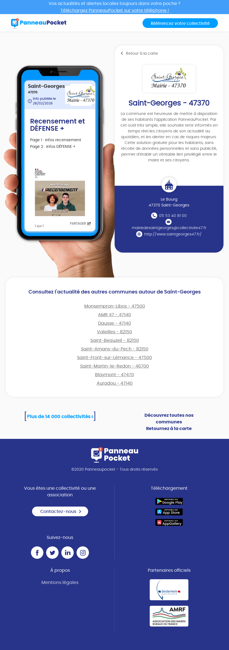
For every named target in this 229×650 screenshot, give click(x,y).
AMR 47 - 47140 (114, 315)
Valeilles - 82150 (114, 332)
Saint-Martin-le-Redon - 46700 (114, 366)
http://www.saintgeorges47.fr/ (173, 234)
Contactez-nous (61, 511)
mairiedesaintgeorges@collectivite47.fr (169, 228)
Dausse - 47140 (114, 323)
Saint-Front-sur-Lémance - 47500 (114, 357)
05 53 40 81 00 (173, 216)
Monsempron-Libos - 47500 (114, 306)
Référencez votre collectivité (180, 24)
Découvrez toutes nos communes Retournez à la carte (169, 422)
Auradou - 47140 (115, 383)
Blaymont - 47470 (114, 375)
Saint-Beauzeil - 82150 (114, 340)
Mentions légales (59, 582)
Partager (80, 223)
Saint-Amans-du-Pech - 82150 (114, 349)
